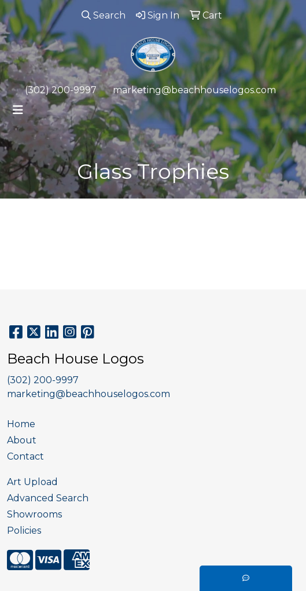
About (21, 440)
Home (21, 424)
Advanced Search (48, 498)
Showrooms (34, 514)
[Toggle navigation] (18, 110)
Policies (24, 530)
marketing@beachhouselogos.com (194, 90)
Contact (25, 456)
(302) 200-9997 (61, 90)
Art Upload (32, 481)
